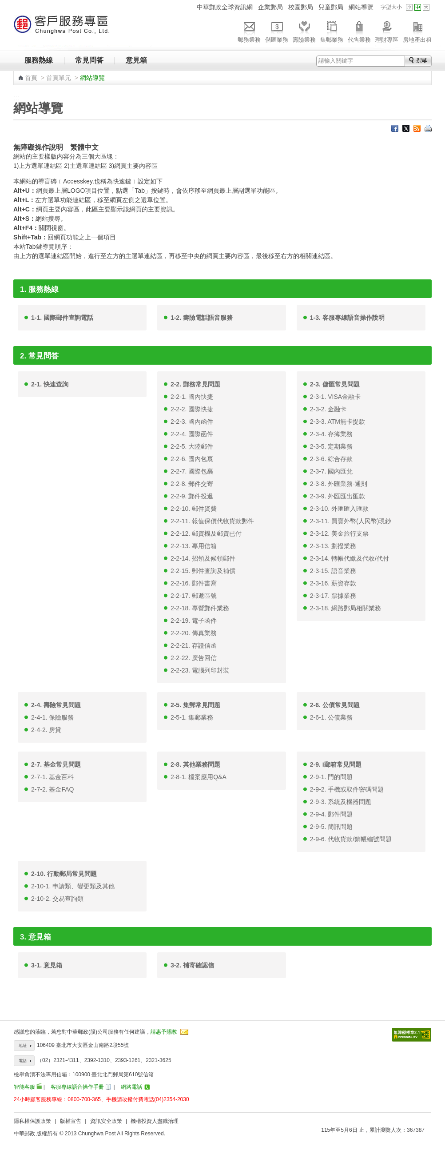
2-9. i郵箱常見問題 (336, 764)
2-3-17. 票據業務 (333, 595)
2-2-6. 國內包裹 (192, 458)
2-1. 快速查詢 (49, 384)
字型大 (426, 7)
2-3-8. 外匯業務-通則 (338, 483)
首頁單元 (58, 77)
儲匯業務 (276, 30)
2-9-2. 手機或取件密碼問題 (347, 789)
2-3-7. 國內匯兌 (331, 471)
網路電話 (131, 1087)
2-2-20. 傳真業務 (194, 633)
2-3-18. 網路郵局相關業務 (345, 608)
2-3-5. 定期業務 (331, 446)
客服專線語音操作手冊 (77, 1087)
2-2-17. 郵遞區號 (194, 595)
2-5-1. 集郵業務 (192, 717)
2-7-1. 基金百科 (52, 776)
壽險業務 (304, 30)
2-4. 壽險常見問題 (56, 704)
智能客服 (24, 1087)
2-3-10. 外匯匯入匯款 (339, 508)
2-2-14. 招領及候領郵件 (203, 558)
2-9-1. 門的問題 (331, 776)
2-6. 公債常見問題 (335, 704)
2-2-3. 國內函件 (192, 421)
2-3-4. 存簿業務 (331, 434)
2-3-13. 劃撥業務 (333, 545)
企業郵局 (270, 7)
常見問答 (89, 60)
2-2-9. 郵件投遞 (192, 496)
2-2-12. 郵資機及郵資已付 (206, 533)
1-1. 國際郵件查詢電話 (62, 317)
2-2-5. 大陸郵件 (192, 446)
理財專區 (386, 30)
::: (188, 7)
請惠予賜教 (164, 1032)
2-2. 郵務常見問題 (195, 384)
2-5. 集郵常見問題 (195, 704)
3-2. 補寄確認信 (192, 965)
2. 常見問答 (39, 356)
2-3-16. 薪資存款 (333, 583)
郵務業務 (249, 30)
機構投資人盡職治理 (155, 1121)
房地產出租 (417, 30)
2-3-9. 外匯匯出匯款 (337, 496)
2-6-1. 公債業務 (331, 717)
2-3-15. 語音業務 (333, 570)
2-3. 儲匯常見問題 (335, 384)
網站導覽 (361, 7)
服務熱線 (38, 60)
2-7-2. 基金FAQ (52, 789)
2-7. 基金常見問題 (56, 764)
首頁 (31, 77)
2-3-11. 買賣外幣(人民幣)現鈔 (351, 521)
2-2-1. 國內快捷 (192, 396)
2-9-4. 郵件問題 (331, 814)
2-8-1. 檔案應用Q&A (198, 776)
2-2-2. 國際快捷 (192, 409)
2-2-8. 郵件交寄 (192, 483)
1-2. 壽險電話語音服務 (202, 317)
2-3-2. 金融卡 (328, 409)
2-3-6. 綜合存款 (331, 458)
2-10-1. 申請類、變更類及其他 (73, 886)
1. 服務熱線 (39, 289)
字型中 (417, 7)
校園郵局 (300, 7)
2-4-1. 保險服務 (52, 717)
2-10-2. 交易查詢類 (57, 898)
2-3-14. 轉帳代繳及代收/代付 (349, 558)
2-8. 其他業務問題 (195, 764)
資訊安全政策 (106, 1121)
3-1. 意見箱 (46, 965)
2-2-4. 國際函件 (192, 434)
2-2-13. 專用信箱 (194, 545)
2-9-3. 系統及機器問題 (340, 801)
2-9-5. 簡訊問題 (331, 826)
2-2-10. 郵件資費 (194, 508)
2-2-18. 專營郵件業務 (200, 608)
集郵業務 (331, 30)
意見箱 (136, 60)
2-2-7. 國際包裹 (192, 471)
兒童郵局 (330, 7)
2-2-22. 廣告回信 (194, 657)
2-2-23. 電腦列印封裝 (200, 670)
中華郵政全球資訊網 (225, 7)
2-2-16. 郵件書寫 (194, 583)
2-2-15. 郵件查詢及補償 (203, 570)
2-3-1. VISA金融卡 (335, 396)
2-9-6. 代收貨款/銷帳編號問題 (351, 839)
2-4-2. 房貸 (46, 729)
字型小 (409, 7)
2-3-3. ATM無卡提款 (337, 421)
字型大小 (391, 7)
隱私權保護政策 (32, 1121)
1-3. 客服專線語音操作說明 (347, 317)
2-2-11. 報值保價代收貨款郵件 (212, 521)
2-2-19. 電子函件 (194, 620)
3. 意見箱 (35, 937)
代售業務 (359, 30)
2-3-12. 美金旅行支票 (339, 533)
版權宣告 (70, 1121)
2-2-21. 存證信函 (194, 645)
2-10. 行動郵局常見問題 (64, 873)
